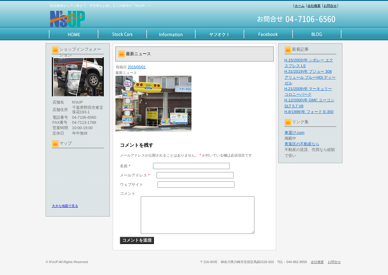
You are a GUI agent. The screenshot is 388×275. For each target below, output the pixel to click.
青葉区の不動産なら (302, 144)
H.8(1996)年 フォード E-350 (309, 111)
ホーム (299, 5)
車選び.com (294, 132)
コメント (127, 193)
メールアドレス (135, 175)
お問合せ (330, 5)
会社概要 (314, 5)
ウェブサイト (131, 184)
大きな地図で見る (65, 206)
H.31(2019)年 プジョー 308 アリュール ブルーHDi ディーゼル (310, 77)
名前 (125, 166)
